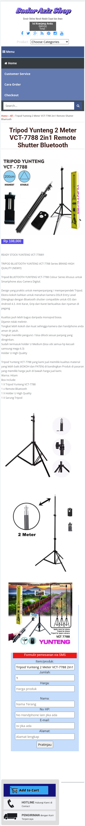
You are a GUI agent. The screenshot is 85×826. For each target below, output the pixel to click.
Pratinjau (44, 744)
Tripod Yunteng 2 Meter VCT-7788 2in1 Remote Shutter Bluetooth (42, 137)
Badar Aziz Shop (43, 10)
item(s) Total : (42, 26)
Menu (8, 52)
